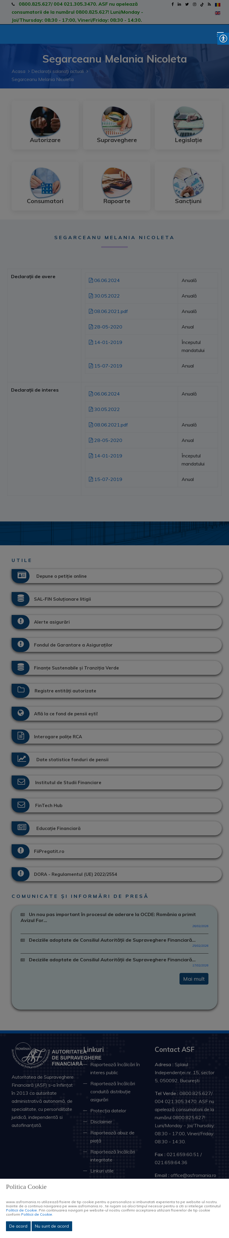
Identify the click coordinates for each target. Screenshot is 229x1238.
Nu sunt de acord (52, 1226)
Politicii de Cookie (21, 1210)
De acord (18, 1226)
